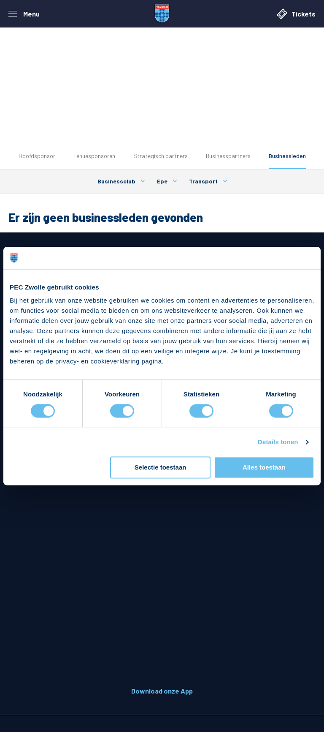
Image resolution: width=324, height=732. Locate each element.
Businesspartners (228, 155)
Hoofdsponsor (37, 155)
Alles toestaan (264, 467)
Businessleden (287, 155)
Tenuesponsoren (94, 155)
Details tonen (278, 441)
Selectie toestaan (160, 467)
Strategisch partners (160, 155)
